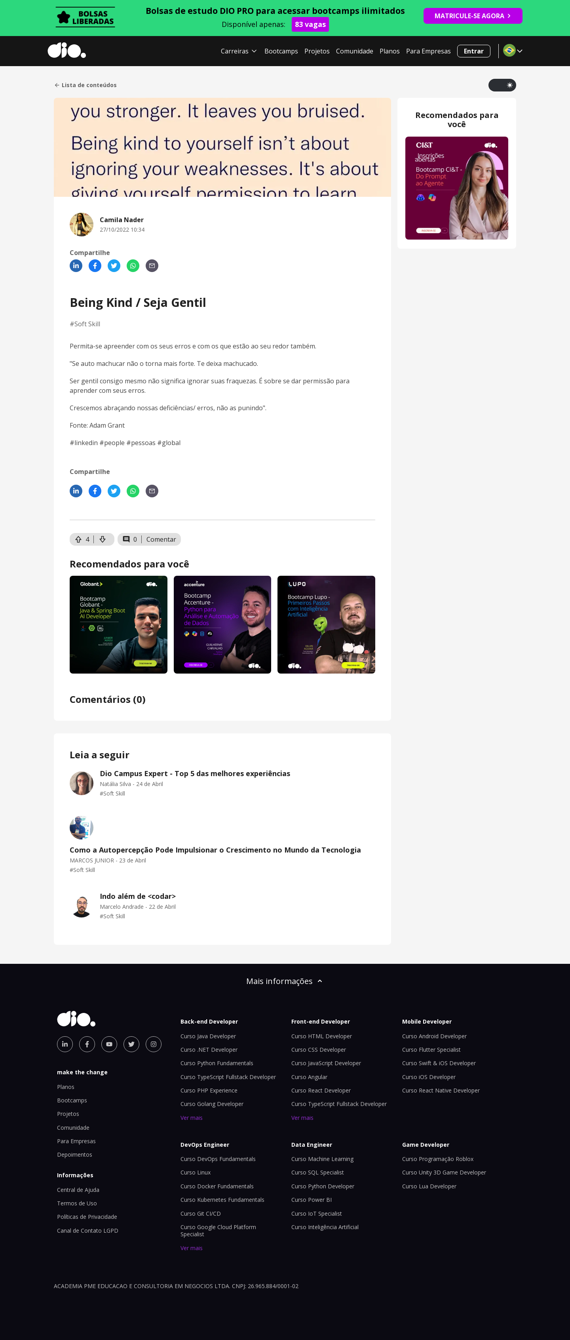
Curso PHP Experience (209, 1090)
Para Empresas (428, 51)
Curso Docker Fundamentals (217, 1186)
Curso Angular (309, 1077)
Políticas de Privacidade (87, 1216)
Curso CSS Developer (318, 1049)
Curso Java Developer (208, 1036)
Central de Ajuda (78, 1189)
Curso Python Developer (322, 1186)
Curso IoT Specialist (316, 1213)
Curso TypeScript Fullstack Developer (228, 1077)
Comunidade (354, 51)
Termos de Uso (77, 1203)
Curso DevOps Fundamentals (218, 1159)
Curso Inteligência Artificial (325, 1227)
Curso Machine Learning (322, 1159)
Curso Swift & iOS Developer (439, 1063)
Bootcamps (281, 51)
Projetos (317, 51)
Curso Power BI (311, 1199)
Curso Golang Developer (211, 1104)
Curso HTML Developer (321, 1036)
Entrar (474, 51)
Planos (390, 51)
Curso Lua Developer (429, 1186)
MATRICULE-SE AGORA (473, 15)
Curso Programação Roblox (437, 1159)
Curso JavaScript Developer (326, 1063)
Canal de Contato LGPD (87, 1230)
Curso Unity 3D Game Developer (444, 1172)
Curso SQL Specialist (317, 1172)
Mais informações (285, 981)
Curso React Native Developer (441, 1090)
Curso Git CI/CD (200, 1213)
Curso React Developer (321, 1090)
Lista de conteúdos (85, 85)
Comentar (161, 539)
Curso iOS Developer (429, 1077)
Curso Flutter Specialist (431, 1049)
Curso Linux (195, 1172)
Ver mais (191, 1117)
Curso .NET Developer (209, 1049)
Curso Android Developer (434, 1036)
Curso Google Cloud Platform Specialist (218, 1230)
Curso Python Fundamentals (216, 1063)
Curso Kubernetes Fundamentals (222, 1199)
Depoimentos (74, 1154)
